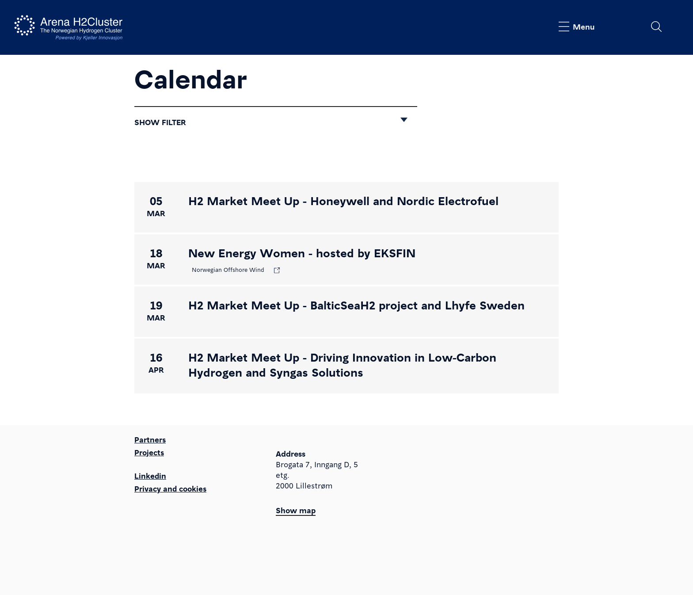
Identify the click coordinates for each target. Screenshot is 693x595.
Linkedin (150, 475)
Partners (150, 439)
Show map (296, 510)
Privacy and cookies (170, 488)
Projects (149, 452)
